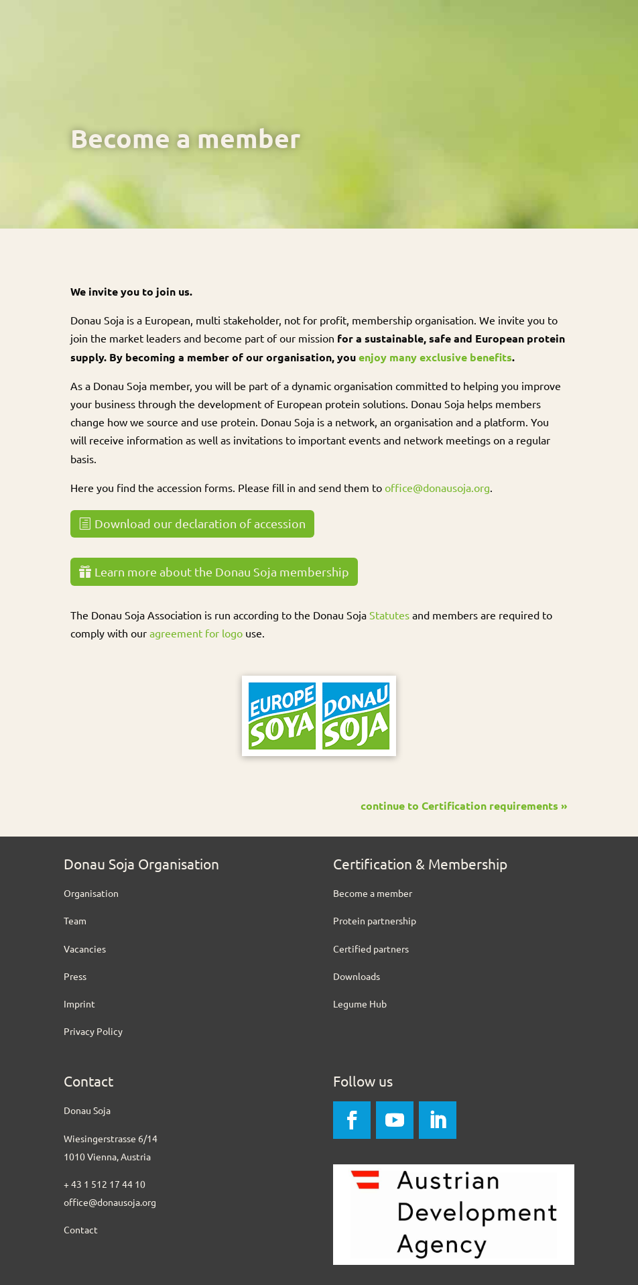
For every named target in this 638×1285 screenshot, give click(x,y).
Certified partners (371, 948)
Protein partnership (374, 920)
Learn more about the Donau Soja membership (221, 571)
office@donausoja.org (437, 487)
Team (75, 920)
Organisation (91, 893)
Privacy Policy (93, 1031)
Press (75, 976)
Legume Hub (360, 1003)
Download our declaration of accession (200, 523)
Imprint (79, 1003)
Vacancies (85, 948)
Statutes (389, 614)
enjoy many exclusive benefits (435, 357)
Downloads (356, 976)
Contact (81, 1229)
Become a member (372, 893)
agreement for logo (196, 632)
